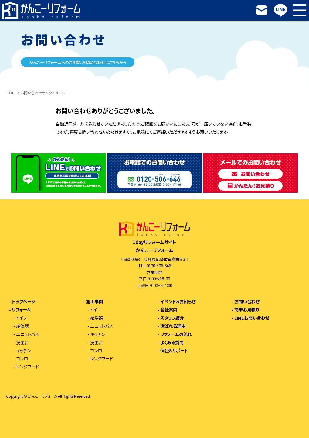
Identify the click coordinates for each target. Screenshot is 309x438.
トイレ (21, 318)
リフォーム (21, 309)
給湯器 (22, 326)
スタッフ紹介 (172, 318)
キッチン (23, 350)
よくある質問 (172, 342)
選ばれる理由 (172, 326)
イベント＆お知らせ (177, 301)
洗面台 (22, 342)
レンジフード (27, 366)
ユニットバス (27, 334)
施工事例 (94, 301)
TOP (11, 93)
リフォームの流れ (176, 334)
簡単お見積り (246, 309)
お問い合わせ (247, 301)
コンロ (22, 358)
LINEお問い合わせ (251, 318)
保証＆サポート (174, 350)
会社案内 (168, 309)
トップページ (24, 301)
